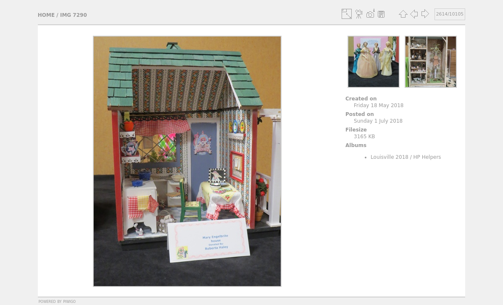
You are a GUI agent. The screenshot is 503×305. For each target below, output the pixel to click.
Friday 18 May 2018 (378, 105)
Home (46, 15)
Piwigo (69, 301)
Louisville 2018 (389, 157)
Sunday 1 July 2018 (378, 121)
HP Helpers (427, 157)
